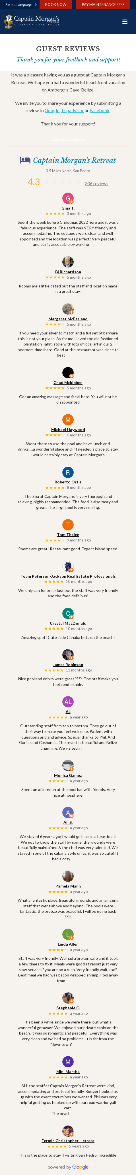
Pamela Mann (68, 886)
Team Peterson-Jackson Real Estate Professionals (68, 576)
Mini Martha (68, 1071)
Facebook (100, 110)
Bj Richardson (68, 271)
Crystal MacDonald (68, 623)
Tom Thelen (68, 534)
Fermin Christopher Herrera (68, 1140)
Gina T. (68, 208)
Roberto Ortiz (68, 481)
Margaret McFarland (68, 318)
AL (68, 711)
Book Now (55, 4)
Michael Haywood (68, 429)
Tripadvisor (72, 110)
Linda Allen (68, 944)
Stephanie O (68, 1007)
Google (52, 110)
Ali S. (68, 822)
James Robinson (68, 664)
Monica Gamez (68, 775)
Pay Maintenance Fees (103, 4)
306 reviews (96, 183)
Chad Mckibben (68, 382)
